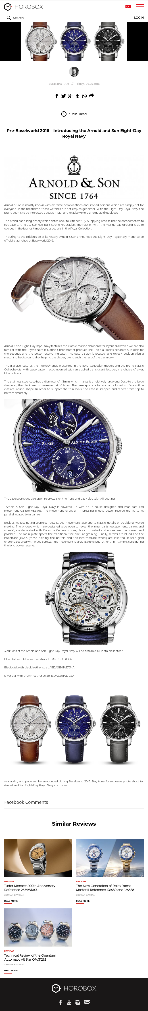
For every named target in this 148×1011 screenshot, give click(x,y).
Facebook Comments (26, 802)
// (74, 83)
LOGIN (139, 17)
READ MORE (11, 901)
